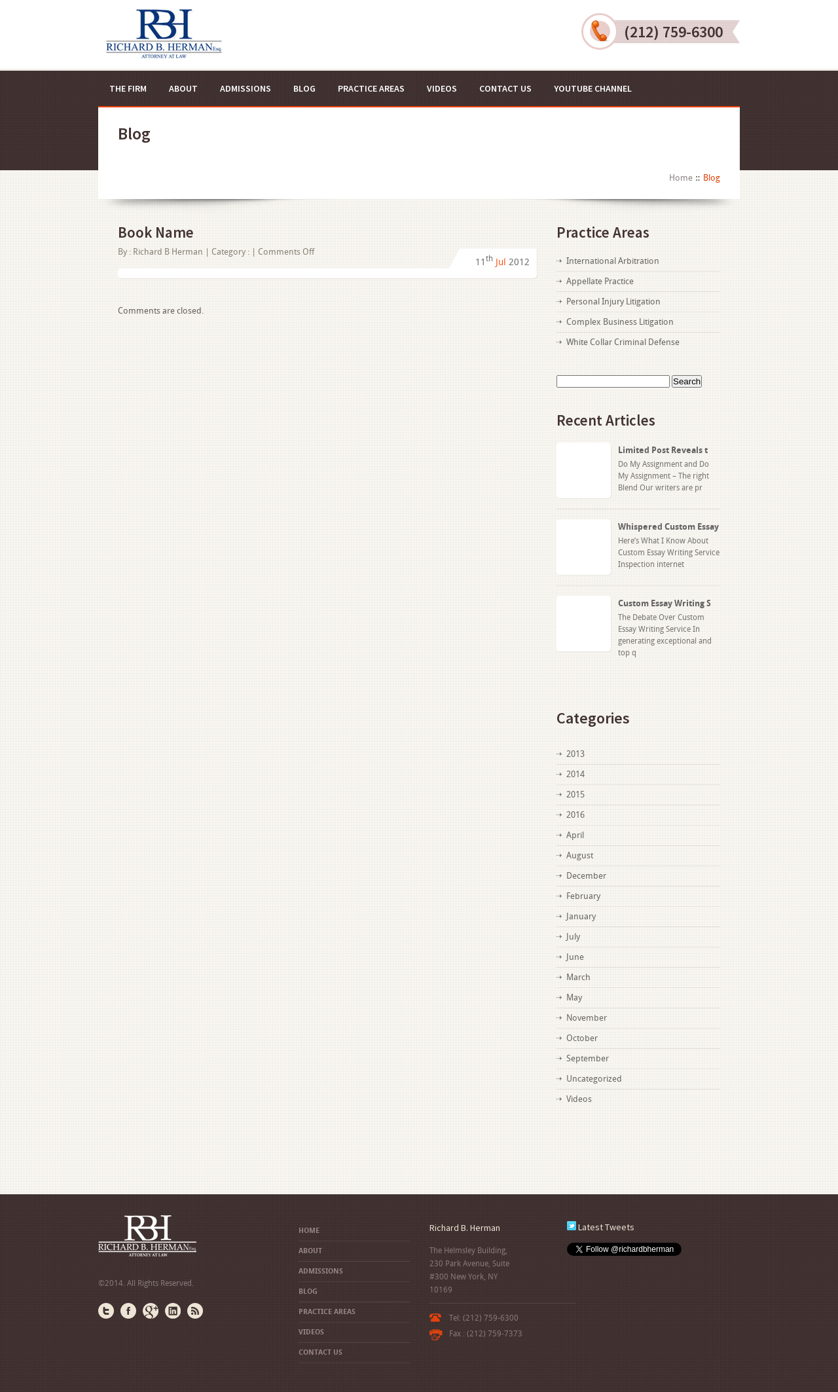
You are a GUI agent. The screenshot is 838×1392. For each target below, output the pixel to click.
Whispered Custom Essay (668, 527)
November (586, 1018)
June (575, 957)
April (575, 835)
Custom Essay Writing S (664, 603)
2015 (575, 794)
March (578, 977)
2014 (575, 774)
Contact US (505, 88)
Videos (442, 88)
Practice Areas (371, 88)
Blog (304, 88)
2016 (575, 815)
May (574, 997)
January (581, 916)
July (573, 937)
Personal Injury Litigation (613, 301)
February (583, 896)
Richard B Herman (168, 252)
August (579, 855)
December (586, 876)
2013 (575, 754)
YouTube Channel (593, 88)
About (183, 88)
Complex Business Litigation (620, 322)
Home (681, 178)
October (582, 1038)
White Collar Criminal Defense (623, 342)
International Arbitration (612, 261)
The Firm (128, 88)
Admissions (245, 88)
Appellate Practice (600, 281)
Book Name (156, 232)
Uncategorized (594, 1079)
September (587, 1058)
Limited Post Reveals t (663, 450)
